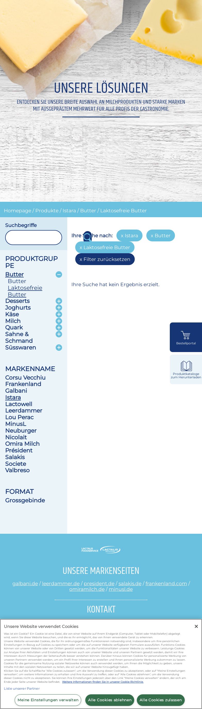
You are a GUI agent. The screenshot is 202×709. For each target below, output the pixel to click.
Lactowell (18, 404)
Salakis (15, 457)
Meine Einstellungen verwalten (48, 700)
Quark (14, 327)
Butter (88, 210)
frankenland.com (166, 583)
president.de (99, 583)
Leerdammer (23, 410)
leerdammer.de (61, 583)
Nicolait (16, 437)
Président (18, 450)
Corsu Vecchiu (25, 377)
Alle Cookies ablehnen (109, 700)
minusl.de (121, 589)
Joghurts (18, 307)
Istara (69, 210)
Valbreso (17, 470)
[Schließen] (196, 626)
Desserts (17, 300)
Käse (12, 314)
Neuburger (21, 430)
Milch (13, 321)
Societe (15, 463)
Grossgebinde (25, 500)
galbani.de (25, 583)
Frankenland (23, 384)
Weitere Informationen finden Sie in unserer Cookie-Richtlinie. (103, 681)
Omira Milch (22, 443)
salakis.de (130, 583)
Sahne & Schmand (19, 337)
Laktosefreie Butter (123, 210)
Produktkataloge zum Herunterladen (186, 375)
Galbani (16, 390)
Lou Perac (19, 417)
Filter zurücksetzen (106, 259)
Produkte (46, 210)
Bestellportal (186, 343)
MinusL (15, 423)
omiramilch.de (87, 589)
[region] (101, 664)
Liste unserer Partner (22, 688)
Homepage (17, 210)
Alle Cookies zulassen (161, 700)
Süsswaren (20, 347)
